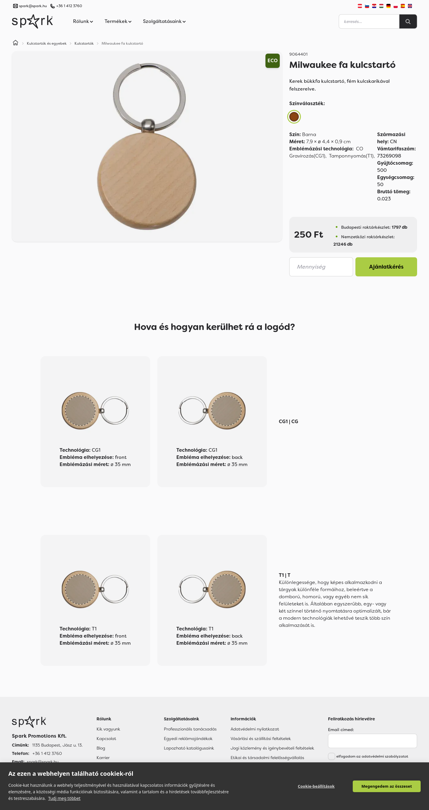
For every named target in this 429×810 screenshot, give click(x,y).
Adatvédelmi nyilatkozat (255, 729)
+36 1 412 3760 (69, 6)
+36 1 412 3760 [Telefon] (47, 753)
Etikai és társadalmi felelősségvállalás (267, 757)
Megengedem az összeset (386, 786)
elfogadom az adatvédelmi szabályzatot (372, 756)
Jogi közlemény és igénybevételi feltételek (272, 748)
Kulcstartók (84, 43)
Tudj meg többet (64, 798)
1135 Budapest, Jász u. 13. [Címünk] (57, 745)
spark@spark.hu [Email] (42, 761)
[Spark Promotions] (32, 21)
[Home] (15, 43)
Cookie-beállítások (316, 786)
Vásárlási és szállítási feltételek (261, 738)
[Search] (408, 21)
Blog (101, 748)
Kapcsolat (106, 738)
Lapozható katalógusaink (189, 748)
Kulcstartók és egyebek (47, 43)
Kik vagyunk (108, 729)
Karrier (103, 757)
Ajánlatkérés (386, 266)
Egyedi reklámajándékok (188, 738)
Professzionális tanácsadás (190, 729)
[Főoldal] (47, 722)
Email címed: (341, 729)
